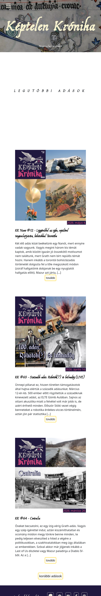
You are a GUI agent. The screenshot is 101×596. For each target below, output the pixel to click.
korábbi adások (50, 576)
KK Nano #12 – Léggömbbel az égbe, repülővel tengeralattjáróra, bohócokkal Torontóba (41, 233)
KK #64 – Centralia (27, 518)
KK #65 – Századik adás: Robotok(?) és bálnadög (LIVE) (50, 377)
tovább (50, 278)
